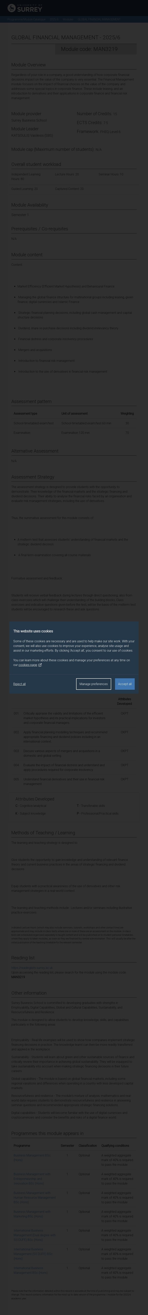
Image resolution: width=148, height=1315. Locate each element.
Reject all (19, 684)
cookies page (30, 665)
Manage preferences (94, 684)
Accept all (125, 684)
